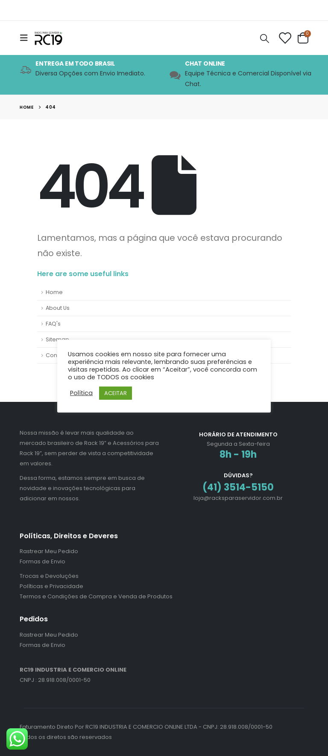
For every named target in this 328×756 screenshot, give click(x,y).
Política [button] (81, 393)
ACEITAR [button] (115, 393)
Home (54, 292)
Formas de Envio (42, 561)
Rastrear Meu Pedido (49, 551)
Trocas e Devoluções (49, 576)
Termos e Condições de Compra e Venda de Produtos (96, 596)
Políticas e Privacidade (51, 586)
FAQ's (53, 323)
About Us (58, 308)
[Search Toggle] (264, 38)
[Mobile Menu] (26, 38)
